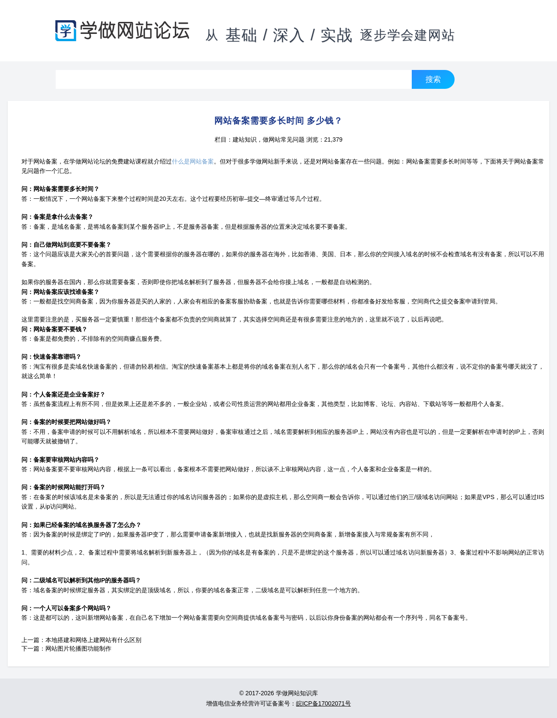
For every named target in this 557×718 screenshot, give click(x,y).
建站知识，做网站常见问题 (269, 139)
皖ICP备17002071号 (323, 703)
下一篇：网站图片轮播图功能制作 (66, 648)
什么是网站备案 (193, 161)
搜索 (433, 79)
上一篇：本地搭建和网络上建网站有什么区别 (81, 639)
